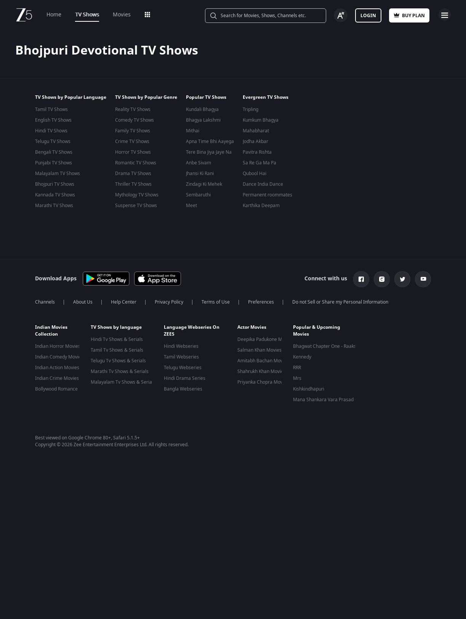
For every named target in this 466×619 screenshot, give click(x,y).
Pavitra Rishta (257, 152)
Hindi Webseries (181, 346)
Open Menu (445, 14)
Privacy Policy (169, 302)
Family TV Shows (132, 130)
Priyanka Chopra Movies (263, 382)
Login (368, 15)
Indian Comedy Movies (59, 357)
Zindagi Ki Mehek (204, 184)
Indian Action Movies (57, 367)
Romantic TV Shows (135, 162)
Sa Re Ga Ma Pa (259, 162)
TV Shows (87, 15)
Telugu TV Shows (52, 141)
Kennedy (302, 357)
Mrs (297, 378)
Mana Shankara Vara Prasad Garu (329, 399)
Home (53, 15)
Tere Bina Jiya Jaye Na (209, 152)
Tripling (250, 109)
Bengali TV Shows (53, 152)
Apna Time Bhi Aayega (210, 141)
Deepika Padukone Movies (265, 339)
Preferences (261, 302)
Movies (122, 15)
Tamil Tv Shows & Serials (117, 350)
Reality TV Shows (133, 109)
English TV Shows (53, 120)
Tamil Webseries (181, 357)
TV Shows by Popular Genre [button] (146, 97)
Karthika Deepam (261, 205)
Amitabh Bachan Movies (263, 360)
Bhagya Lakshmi (203, 120)
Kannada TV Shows (55, 194)
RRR (297, 367)
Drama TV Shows (133, 173)
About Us (83, 302)
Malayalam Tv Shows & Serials (123, 382)
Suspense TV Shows (136, 205)
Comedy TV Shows (134, 120)
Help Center (123, 302)
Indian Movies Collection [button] (51, 331)
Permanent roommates (267, 194)
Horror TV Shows (133, 152)
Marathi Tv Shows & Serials (120, 371)
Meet (191, 205)
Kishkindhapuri (308, 389)
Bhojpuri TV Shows (54, 184)
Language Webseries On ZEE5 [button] (191, 331)
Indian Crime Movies (57, 378)
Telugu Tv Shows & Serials (118, 360)
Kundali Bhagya (202, 109)
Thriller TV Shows (133, 184)
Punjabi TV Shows (53, 162)
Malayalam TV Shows (57, 173)
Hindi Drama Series (184, 378)
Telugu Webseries (183, 367)
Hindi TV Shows (51, 130)
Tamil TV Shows (51, 109)
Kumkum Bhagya (261, 120)
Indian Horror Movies (57, 346)
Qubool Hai (254, 173)
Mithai (192, 130)
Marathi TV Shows (54, 205)
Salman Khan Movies (259, 350)
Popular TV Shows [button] (206, 97)
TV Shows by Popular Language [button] (70, 97)
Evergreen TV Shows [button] (265, 97)
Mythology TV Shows (137, 194)
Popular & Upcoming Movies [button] (316, 331)
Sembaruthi (198, 194)
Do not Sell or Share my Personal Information (340, 302)
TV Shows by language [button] (116, 327)
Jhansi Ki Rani (200, 173)
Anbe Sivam (198, 162)
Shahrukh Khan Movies (261, 371)
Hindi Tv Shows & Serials (117, 339)
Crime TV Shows (132, 141)
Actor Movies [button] (251, 327)
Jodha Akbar (255, 141)
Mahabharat (256, 130)
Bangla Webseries (183, 389)
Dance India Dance (263, 184)
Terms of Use (216, 302)
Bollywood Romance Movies (64, 389)
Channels (45, 302)
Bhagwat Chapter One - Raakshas (328, 346)
